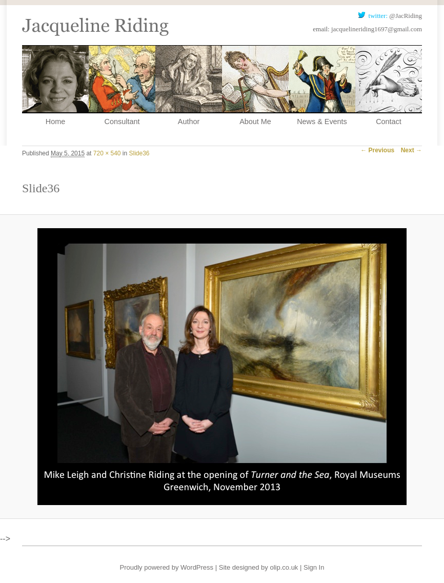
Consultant (122, 121)
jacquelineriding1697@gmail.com (376, 29)
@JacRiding (405, 15)
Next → (411, 150)
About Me (255, 121)
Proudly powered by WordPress (167, 567)
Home (55, 121)
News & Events (322, 121)
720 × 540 (107, 153)
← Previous (377, 150)
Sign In (314, 567)
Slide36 (139, 153)
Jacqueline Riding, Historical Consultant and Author (95, 18)
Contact (388, 121)
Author (188, 121)
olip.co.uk (284, 567)
